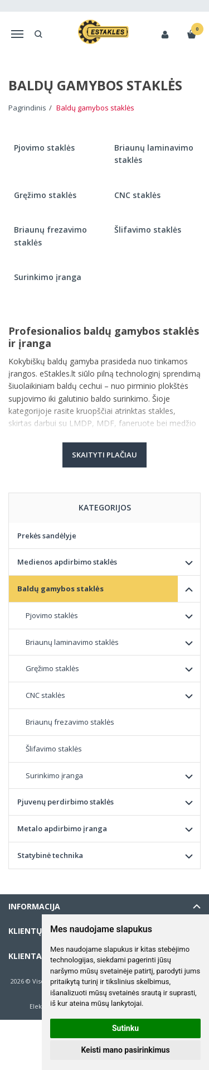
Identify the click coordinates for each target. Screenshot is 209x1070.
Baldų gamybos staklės (60, 589)
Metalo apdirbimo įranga (62, 828)
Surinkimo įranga (54, 775)
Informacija (34, 906)
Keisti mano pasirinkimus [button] (125, 1049)
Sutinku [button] (125, 1028)
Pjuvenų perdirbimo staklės (65, 802)
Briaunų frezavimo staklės (70, 722)
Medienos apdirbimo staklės (67, 562)
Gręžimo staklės (52, 668)
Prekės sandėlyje (46, 536)
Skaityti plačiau (104, 455)
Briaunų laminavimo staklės (72, 642)
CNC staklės (45, 695)
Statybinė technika (50, 855)
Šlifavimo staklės (54, 749)
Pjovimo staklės (52, 615)
